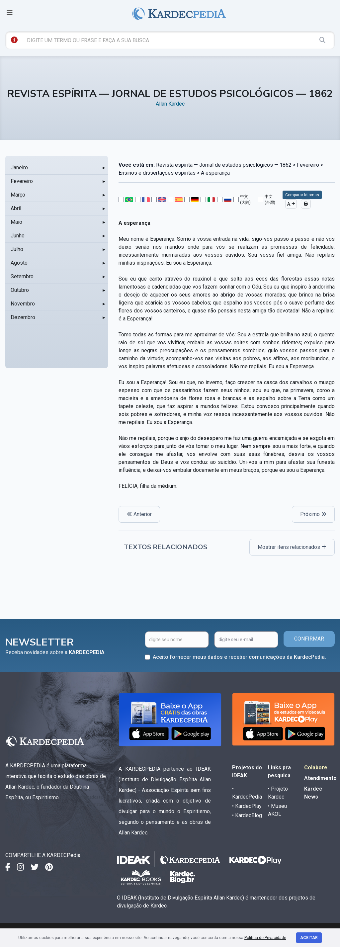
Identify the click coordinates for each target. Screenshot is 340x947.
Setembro (22, 276)
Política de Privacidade (265, 937)
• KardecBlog (247, 815)
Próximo (313, 514)
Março (18, 195)
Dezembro (23, 317)
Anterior (139, 514)
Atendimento (320, 778)
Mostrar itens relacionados (292, 547)
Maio (16, 222)
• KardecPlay (247, 806)
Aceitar (309, 937)
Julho (17, 249)
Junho (18, 235)
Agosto (19, 263)
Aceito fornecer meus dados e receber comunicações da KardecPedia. (239, 657)
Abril (16, 208)
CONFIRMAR (309, 639)
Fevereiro (22, 181)
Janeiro (19, 167)
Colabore (315, 767)
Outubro (20, 290)
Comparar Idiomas (302, 195)
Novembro (23, 304)
